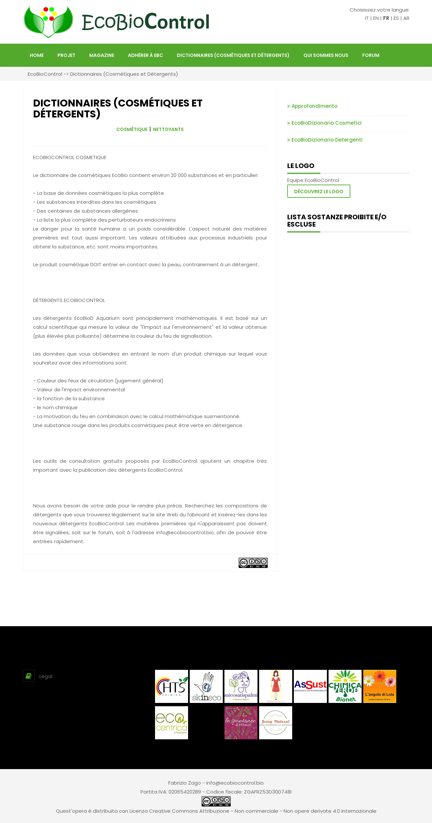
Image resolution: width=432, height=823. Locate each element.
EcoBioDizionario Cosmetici (324, 122)
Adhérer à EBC (145, 55)
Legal (45, 676)
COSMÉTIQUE (131, 129)
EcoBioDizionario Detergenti (325, 139)
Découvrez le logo (318, 191)
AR (406, 18)
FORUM (370, 55)
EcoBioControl (45, 73)
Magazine (101, 55)
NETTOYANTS (168, 129)
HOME (37, 55)
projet (66, 55)
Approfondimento (312, 106)
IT (367, 18)
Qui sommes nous (325, 55)
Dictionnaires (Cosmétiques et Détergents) (233, 55)
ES (396, 18)
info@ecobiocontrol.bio (235, 782)
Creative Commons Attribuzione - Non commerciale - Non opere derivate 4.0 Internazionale (262, 810)
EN (376, 18)
